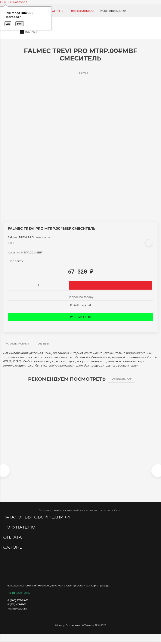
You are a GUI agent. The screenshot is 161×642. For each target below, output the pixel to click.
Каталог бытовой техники (37, 517)
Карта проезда (100, 585)
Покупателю (19, 527)
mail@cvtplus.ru (82, 10)
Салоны (14, 547)
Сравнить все (122, 379)
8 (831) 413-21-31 (80, 304)
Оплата (13, 537)
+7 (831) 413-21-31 (52, 11)
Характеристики (17, 343)
